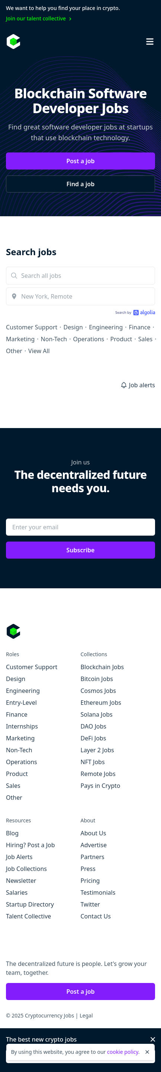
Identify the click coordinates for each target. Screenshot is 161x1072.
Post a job (80, 161)
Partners (92, 857)
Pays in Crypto (100, 786)
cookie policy (122, 1051)
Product (121, 339)
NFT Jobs (93, 762)
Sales (145, 339)
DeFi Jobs (93, 738)
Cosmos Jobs (98, 691)
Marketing (20, 339)
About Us (93, 833)
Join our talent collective (39, 18)
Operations (88, 339)
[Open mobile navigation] (150, 41)
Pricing (90, 881)
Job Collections (26, 869)
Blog (12, 833)
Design (73, 327)
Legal (86, 1015)
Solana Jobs (97, 714)
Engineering (106, 327)
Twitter (90, 904)
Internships (22, 726)
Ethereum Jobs (101, 702)
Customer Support (31, 327)
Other (14, 351)
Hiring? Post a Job (30, 845)
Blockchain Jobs (102, 667)
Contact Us (96, 916)
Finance (140, 327)
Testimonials (98, 892)
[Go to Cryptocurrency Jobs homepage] (80, 631)
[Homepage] (13, 41)
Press (88, 869)
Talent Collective (28, 916)
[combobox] (80, 296)
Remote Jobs (98, 774)
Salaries (17, 892)
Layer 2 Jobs (97, 750)
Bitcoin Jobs (97, 679)
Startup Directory (30, 904)
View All (39, 351)
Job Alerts (19, 857)
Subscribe (81, 550)
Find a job (80, 184)
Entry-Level (21, 702)
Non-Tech (54, 339)
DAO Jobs (93, 726)
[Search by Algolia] (134, 313)
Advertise (94, 845)
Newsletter (21, 881)
